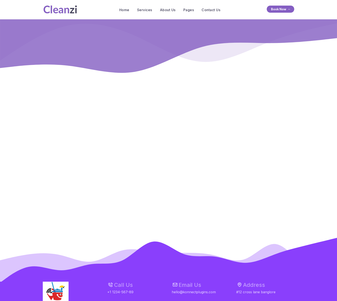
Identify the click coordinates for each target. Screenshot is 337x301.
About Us (168, 10)
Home (124, 10)
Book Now (281, 9)
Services (144, 10)
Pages (188, 10)
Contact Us (211, 10)
